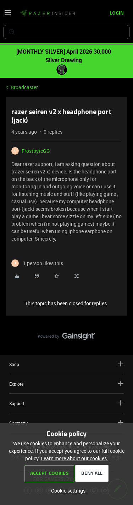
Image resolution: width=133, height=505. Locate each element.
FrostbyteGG (36, 150)
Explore (66, 384)
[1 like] (37, 263)
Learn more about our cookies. (74, 458)
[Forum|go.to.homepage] (47, 13)
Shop (66, 364)
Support (66, 403)
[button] (8, 14)
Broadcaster (24, 87)
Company (66, 423)
